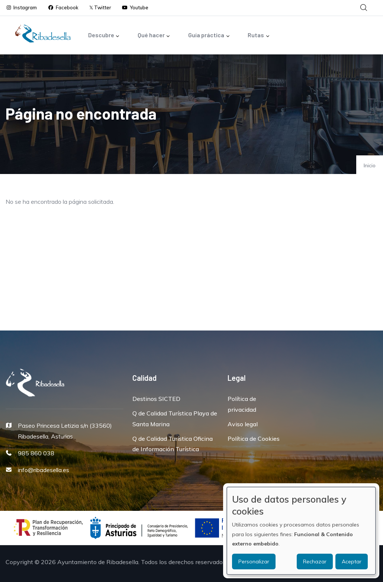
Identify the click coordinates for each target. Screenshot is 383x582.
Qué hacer (154, 35)
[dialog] (301, 531)
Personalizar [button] (253, 561)
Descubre (104, 35)
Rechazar (314, 561)
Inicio (370, 165)
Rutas (259, 35)
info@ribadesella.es (43, 470)
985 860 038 (36, 453)
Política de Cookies (254, 438)
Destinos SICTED (156, 398)
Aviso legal (243, 424)
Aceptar (351, 561)
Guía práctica (209, 35)
